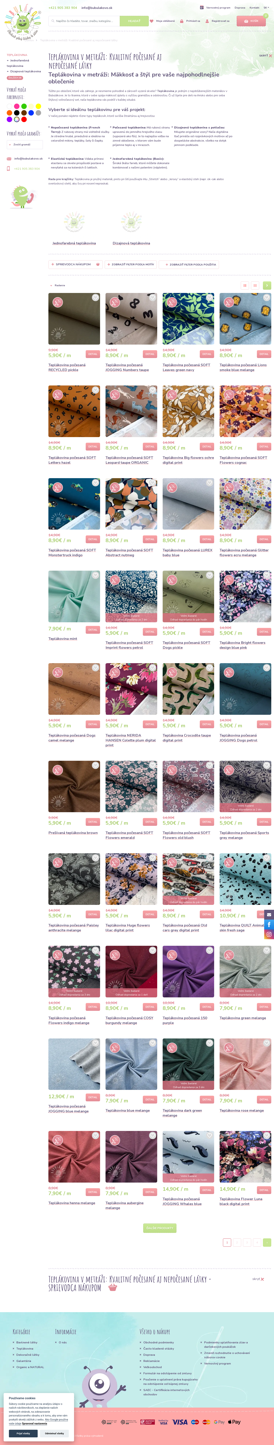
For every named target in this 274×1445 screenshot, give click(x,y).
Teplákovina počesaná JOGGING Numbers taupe (127, 367)
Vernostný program (215, 7)
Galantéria (23, 1361)
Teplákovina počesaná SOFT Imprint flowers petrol (129, 645)
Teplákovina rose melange (242, 1110)
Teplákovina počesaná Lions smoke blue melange (243, 367)
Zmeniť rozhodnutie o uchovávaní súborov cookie (227, 1355)
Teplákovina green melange (243, 1018)
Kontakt (254, 7)
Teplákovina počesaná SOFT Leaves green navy (186, 367)
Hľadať (134, 21)
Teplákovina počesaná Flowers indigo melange (68, 1020)
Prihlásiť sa (190, 21)
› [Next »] (267, 1243)
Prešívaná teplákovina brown (73, 832)
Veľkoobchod (152, 1367)
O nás (63, 1342)
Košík (251, 21)
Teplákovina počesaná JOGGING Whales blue (182, 1201)
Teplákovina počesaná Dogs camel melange (72, 738)
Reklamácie (151, 1361)
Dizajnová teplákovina (25, 71)
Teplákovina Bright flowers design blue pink (242, 645)
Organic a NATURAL (30, 1367)
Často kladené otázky (158, 1349)
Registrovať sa (217, 21)
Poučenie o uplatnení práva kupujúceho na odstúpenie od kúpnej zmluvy (170, 1382)
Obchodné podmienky (158, 1342)
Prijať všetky (23, 1433)
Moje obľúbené (162, 21)
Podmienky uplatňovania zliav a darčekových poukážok (226, 1345)
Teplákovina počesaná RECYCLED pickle (67, 367)
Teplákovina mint (62, 638)
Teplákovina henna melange (71, 1203)
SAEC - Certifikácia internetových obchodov (166, 1392)
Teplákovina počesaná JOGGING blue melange (68, 1109)
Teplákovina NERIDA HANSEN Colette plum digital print (131, 740)
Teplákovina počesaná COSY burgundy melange (129, 1020)
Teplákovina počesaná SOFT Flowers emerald (129, 835)
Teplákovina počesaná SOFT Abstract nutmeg (129, 553)
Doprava (240, 7)
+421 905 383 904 (62, 8)
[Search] (98, 21)
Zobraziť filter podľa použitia (191, 264)
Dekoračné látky (27, 1355)
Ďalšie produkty (159, 1228)
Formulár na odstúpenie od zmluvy (167, 1373)
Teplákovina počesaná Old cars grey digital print (185, 928)
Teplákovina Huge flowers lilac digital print (128, 928)
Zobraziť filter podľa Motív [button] (133, 264)
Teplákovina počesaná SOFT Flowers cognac (243, 460)
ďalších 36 (15, 77)
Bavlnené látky (26, 1342)
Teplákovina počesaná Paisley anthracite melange (73, 928)
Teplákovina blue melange (128, 1110)
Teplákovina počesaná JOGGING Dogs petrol (238, 738)
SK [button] (265, 7)
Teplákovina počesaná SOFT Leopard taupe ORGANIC (129, 460)
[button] (25, 144)
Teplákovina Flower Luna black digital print (241, 1201)
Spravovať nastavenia (34, 1423)
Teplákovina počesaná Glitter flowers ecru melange (244, 553)
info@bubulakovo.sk (97, 8)
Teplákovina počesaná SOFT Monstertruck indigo (72, 553)
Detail (92, 354)
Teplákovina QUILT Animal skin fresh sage (242, 928)
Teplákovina (24, 1349)
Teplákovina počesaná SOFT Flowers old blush (186, 835)
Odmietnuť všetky (54, 1433)
